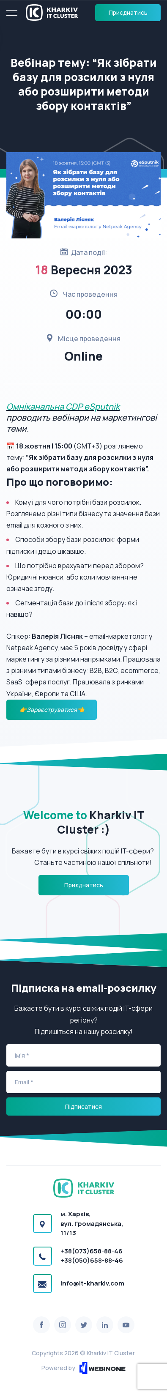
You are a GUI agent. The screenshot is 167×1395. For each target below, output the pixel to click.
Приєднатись (128, 12)
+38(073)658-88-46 (91, 1251)
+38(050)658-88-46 (91, 1260)
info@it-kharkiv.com (92, 1283)
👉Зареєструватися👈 (51, 710)
